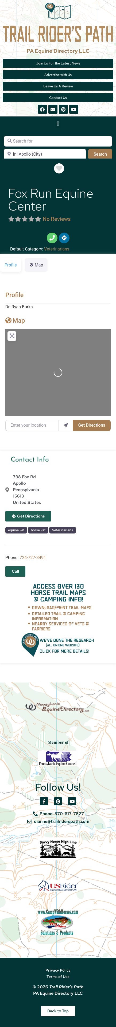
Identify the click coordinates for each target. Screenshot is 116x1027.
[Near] (45, 154)
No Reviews (57, 219)
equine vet (16, 530)
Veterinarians (56, 249)
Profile (14, 295)
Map (15, 320)
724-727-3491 (33, 557)
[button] (57, 123)
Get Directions (91, 425)
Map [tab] (36, 265)
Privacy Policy (58, 970)
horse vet (38, 530)
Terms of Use (58, 976)
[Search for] (58, 141)
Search (103, 154)
